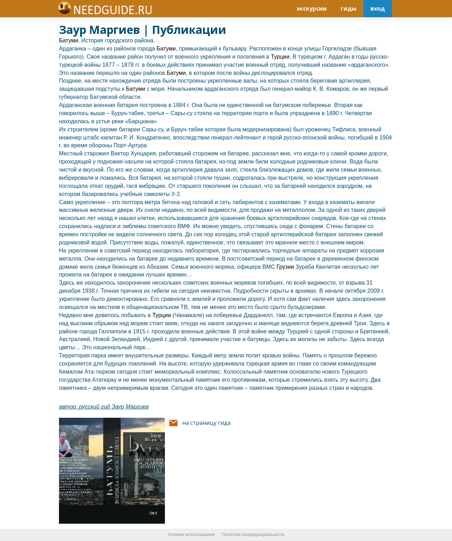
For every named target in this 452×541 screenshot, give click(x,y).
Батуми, (166, 49)
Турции (162, 315)
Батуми (136, 89)
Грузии (286, 267)
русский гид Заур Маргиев (114, 407)
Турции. (281, 57)
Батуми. (69, 40)
